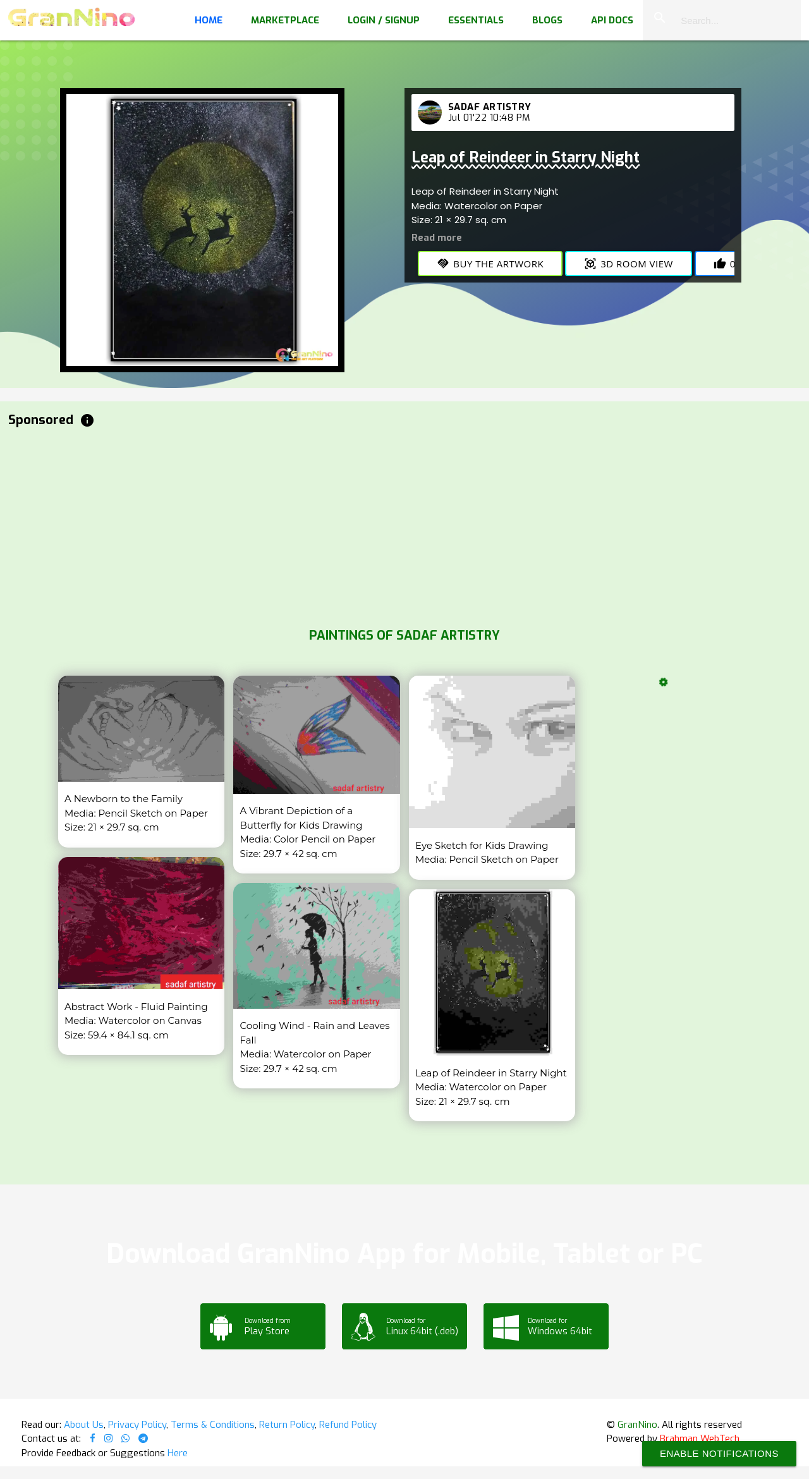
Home (208, 20)
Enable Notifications (719, 1453)
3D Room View (628, 263)
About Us (84, 1424)
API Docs (612, 20)
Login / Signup (384, 20)
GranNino (637, 1424)
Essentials (476, 20)
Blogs (547, 20)
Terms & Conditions (213, 1424)
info (87, 420)
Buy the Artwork (490, 263)
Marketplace (285, 20)
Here (177, 1453)
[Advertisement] (387, 524)
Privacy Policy (137, 1424)
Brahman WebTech (699, 1438)
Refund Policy (348, 1424)
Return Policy (287, 1424)
